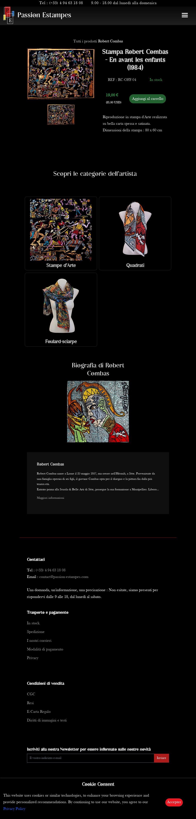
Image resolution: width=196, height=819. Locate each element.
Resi (30, 703)
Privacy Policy (14, 809)
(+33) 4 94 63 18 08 (66, 3)
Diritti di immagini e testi (47, 720)
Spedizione (36, 632)
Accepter (174, 802)
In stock (33, 623)
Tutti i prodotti (98, 41)
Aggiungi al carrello (147, 99)
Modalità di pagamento (45, 649)
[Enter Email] (90, 758)
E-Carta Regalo (39, 712)
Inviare (161, 758)
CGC (31, 694)
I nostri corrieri (39, 641)
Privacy (32, 658)
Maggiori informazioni (50, 498)
